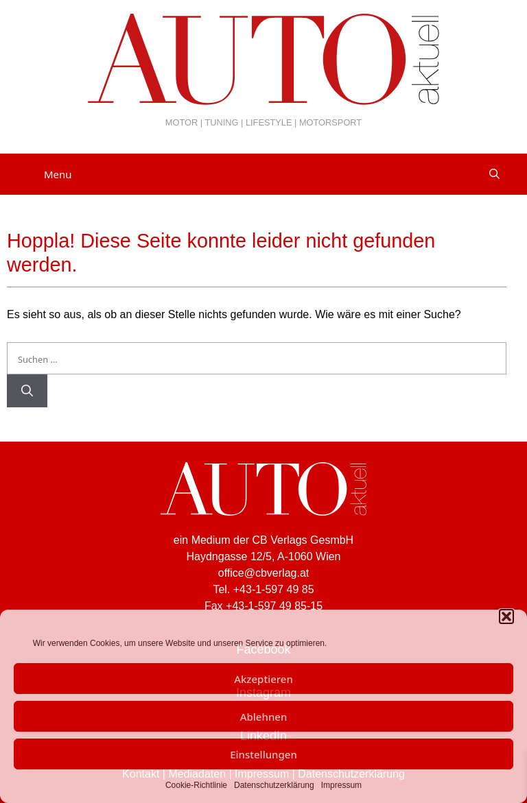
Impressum (341, 785)
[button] (506, 616)
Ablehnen (264, 716)
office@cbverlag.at (263, 573)
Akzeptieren (263, 679)
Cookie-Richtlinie (196, 785)
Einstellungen (263, 754)
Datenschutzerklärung (274, 785)
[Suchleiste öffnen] (494, 174)
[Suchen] (27, 390)
